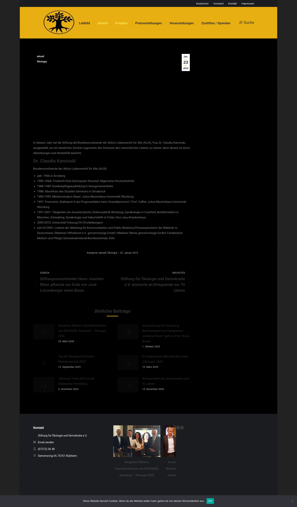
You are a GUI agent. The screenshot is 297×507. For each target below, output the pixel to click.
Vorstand (218, 3)
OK (210, 500)
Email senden (46, 442)
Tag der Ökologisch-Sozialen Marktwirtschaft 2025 (76, 359)
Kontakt (232, 3)
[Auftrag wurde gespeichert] (43, 331)
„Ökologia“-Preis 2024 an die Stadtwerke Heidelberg (76, 381)
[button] (182, 427)
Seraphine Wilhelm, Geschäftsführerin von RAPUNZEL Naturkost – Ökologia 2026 (82, 331)
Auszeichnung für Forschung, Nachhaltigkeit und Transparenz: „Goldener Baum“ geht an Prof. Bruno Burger (165, 333)
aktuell (40, 56)
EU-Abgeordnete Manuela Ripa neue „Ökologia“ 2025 (165, 359)
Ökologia (42, 61)
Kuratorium (202, 3)
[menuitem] (84, 23)
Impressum (248, 3)
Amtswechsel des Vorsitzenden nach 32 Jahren (166, 381)
